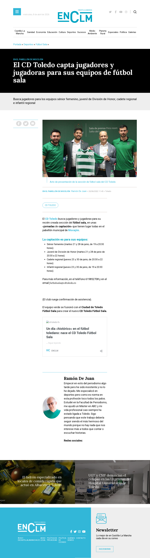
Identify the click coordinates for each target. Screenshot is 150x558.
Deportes (71, 32)
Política (123, 32)
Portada (17, 44)
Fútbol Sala (41, 44)
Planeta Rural (102, 32)
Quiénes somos (71, 539)
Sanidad (31, 32)
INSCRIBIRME (105, 549)
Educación (52, 32)
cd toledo (50, 205)
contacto (81, 538)
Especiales (113, 32)
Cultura (62, 32)
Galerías (132, 32)
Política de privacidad (52, 539)
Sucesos (81, 32)
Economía (41, 32)
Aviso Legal (43, 539)
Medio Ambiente (92, 32)
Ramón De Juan (79, 191)
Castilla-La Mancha (20, 32)
